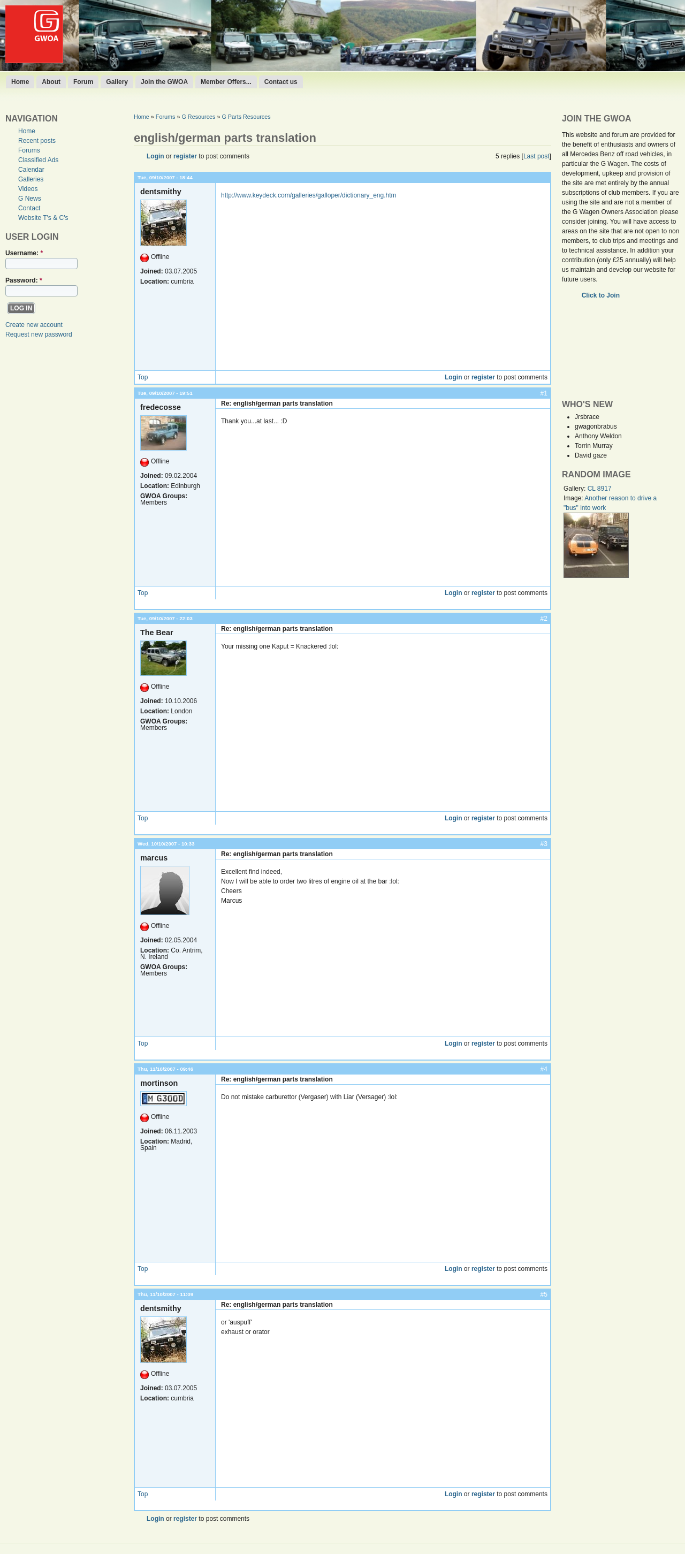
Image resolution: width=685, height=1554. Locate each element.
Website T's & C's (43, 218)
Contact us (281, 82)
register (185, 156)
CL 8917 (600, 488)
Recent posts (37, 140)
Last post (536, 156)
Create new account (34, 325)
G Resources (198, 116)
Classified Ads (38, 160)
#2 (544, 618)
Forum (83, 82)
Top (143, 377)
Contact (29, 208)
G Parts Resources (246, 116)
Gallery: (576, 488)
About (51, 82)
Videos (27, 189)
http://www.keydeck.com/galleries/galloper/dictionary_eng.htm (309, 195)
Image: (574, 498)
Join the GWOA (164, 82)
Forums (29, 150)
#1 (544, 393)
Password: (23, 280)
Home (20, 82)
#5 (544, 1294)
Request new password (38, 334)
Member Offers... (226, 82)
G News (29, 198)
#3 (544, 844)
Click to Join (602, 295)
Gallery (117, 82)
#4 (544, 1069)
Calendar (31, 169)
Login (155, 156)
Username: (24, 253)
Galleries (30, 179)
